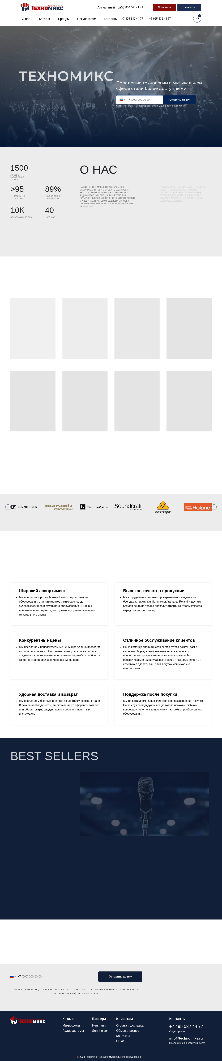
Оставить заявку (179, 99)
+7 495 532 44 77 (132, 18)
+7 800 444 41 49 (132, 7)
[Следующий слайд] (214, 507)
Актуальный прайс (110, 7)
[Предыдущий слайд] (8, 507)
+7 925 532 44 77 (160, 18)
